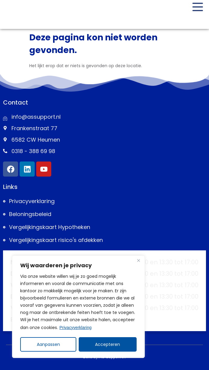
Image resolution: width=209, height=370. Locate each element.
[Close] (138, 261)
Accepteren (107, 344)
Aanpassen (48, 344)
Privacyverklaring (75, 328)
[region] (78, 307)
